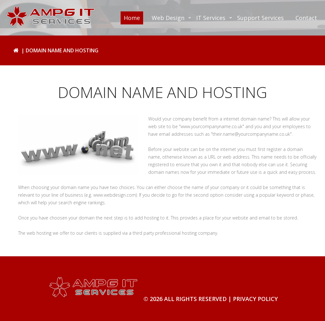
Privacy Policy (255, 299)
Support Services (260, 18)
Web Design (168, 18)
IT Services (210, 18)
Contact (306, 18)
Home (132, 18)
